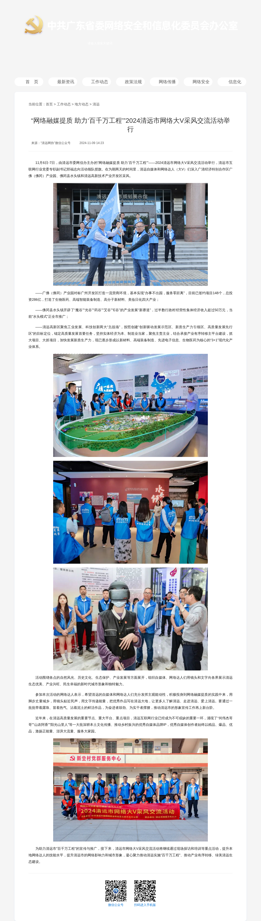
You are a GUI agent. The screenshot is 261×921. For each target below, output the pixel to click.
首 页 (32, 81)
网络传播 (167, 81)
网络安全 (201, 81)
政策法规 (133, 81)
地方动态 (82, 104)
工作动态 (99, 81)
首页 (49, 104)
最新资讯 (65, 81)
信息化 (235, 81)
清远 (96, 104)
